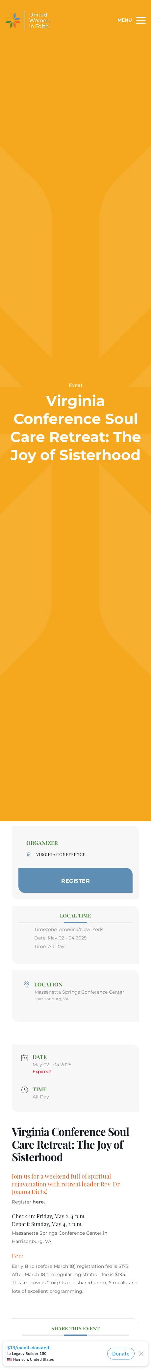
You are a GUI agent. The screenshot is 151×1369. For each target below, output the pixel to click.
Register (75, 881)
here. (39, 1202)
